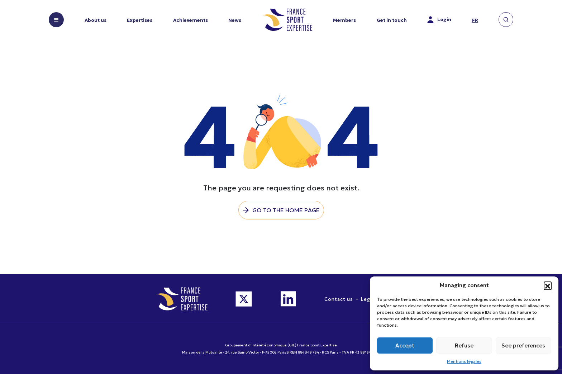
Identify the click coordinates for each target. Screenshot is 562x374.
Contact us (338, 299)
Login (439, 19)
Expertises (139, 20)
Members (344, 20)
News (234, 20)
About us (95, 20)
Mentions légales (464, 361)
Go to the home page (286, 210)
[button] (547, 285)
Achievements (190, 20)
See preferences (523, 345)
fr (475, 20)
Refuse (464, 345)
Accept (404, 345)
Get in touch (392, 20)
